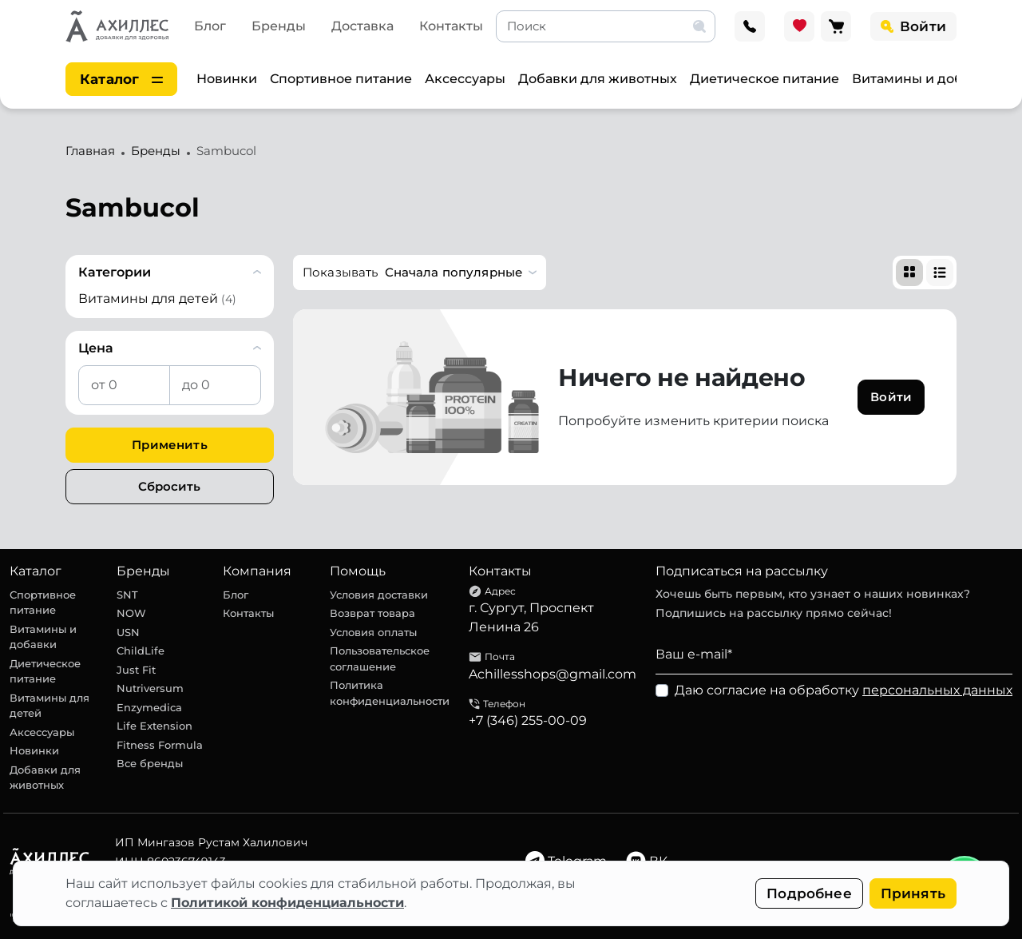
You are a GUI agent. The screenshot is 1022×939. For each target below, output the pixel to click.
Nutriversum (150, 688)
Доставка (362, 26)
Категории (114, 272)
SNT (127, 594)
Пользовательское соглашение (380, 658)
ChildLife (140, 650)
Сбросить (169, 486)
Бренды (279, 26)
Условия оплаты (373, 632)
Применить (169, 444)
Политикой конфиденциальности (287, 902)
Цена (95, 348)
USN (128, 632)
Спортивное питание (341, 78)
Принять (913, 893)
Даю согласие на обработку (843, 690)
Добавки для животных (597, 78)
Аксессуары (465, 78)
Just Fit (136, 669)
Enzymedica (149, 707)
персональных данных (937, 690)
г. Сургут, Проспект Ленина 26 (531, 617)
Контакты (451, 26)
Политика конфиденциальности (390, 692)
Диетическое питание (764, 78)
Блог (210, 26)
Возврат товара (372, 613)
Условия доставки (379, 594)
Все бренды (150, 763)
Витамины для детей (49, 705)
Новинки (226, 78)
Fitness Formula (160, 744)
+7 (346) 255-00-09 (528, 720)
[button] (419, 272)
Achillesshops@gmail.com (552, 674)
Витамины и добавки (923, 78)
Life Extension (154, 725)
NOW (131, 613)
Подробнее (809, 893)
